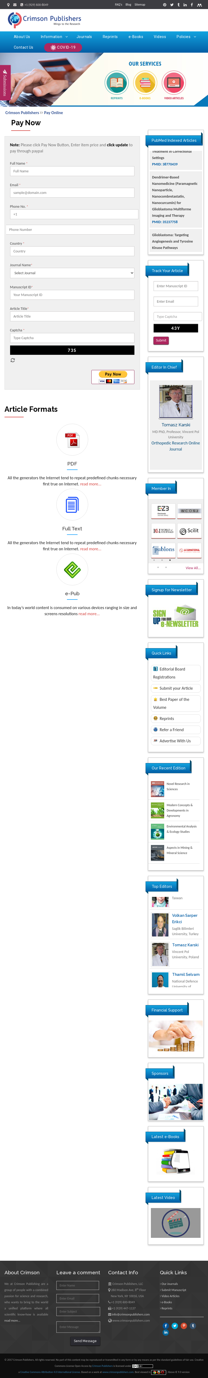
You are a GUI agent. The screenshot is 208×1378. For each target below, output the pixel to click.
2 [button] (162, 560)
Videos (160, 37)
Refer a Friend (168, 729)
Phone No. (19, 206)
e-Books (136, 37)
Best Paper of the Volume (171, 703)
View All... (193, 568)
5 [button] (166, 567)
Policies (186, 37)
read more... (90, 483)
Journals (84, 37)
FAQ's (118, 4)
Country (17, 243)
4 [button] (158, 567)
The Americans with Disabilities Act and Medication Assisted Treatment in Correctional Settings (172, 171)
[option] (176, 425)
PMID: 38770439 (165, 190)
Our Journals (170, 1284)
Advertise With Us (172, 740)
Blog (128, 4)
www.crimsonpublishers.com (118, 1372)
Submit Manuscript (174, 1290)
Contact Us (23, 47)
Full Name (19, 163)
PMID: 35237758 (165, 247)
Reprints (110, 37)
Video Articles (170, 1296)
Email (15, 185)
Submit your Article (173, 688)
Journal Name (21, 265)
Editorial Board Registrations (169, 673)
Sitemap (140, 4)
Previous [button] (144, 425)
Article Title (19, 308)
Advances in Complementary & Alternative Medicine (176, 446)
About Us (22, 37)
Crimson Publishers (22, 112)
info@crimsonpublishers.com (131, 1314)
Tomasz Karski (185, 962)
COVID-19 (63, 47)
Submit (161, 340)
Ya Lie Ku (180, 903)
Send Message (85, 1341)
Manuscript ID (21, 287)
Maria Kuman (176, 424)
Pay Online (53, 112)
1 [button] (154, 560)
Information (54, 37)
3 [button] (170, 560)
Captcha (17, 330)
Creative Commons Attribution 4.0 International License (50, 1372)
